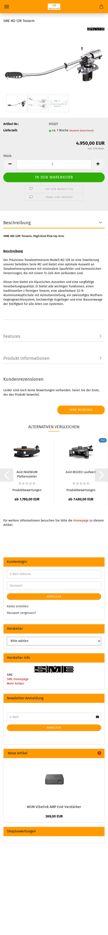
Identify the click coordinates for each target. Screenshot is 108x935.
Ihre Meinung (81, 410)
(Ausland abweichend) (81, 130)
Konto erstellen (17, 606)
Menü (6, 6)
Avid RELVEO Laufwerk (81, 472)
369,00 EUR (54, 816)
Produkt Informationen (26, 358)
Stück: (7, 156)
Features (11, 336)
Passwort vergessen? (21, 613)
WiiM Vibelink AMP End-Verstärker (54, 807)
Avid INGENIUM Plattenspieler (27, 474)
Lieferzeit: (10, 130)
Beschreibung (17, 222)
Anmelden (54, 596)
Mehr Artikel (15, 683)
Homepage (81, 520)
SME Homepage (18, 679)
